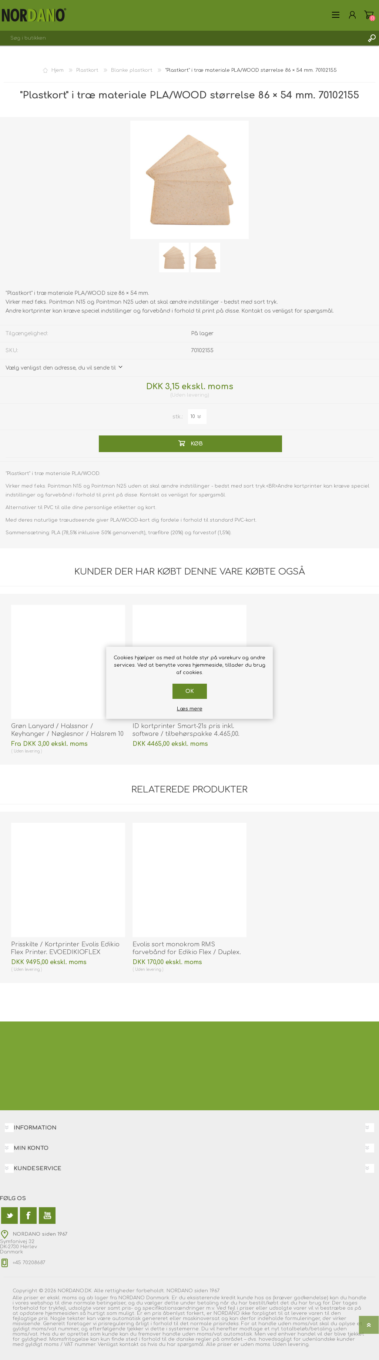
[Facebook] (28, 1215)
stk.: (177, 417)
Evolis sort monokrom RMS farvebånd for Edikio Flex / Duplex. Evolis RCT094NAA (187, 952)
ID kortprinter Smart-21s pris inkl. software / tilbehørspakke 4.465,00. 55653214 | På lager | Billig (186, 734)
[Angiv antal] (197, 416)
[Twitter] (9, 1215)
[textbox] (182, 38)
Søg (371, 38)
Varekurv (368, 15)
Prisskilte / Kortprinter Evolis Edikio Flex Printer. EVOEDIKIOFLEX (65, 948)
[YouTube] (47, 1215)
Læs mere (189, 708)
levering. (299, 1344)
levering (197, 395)
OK (189, 691)
